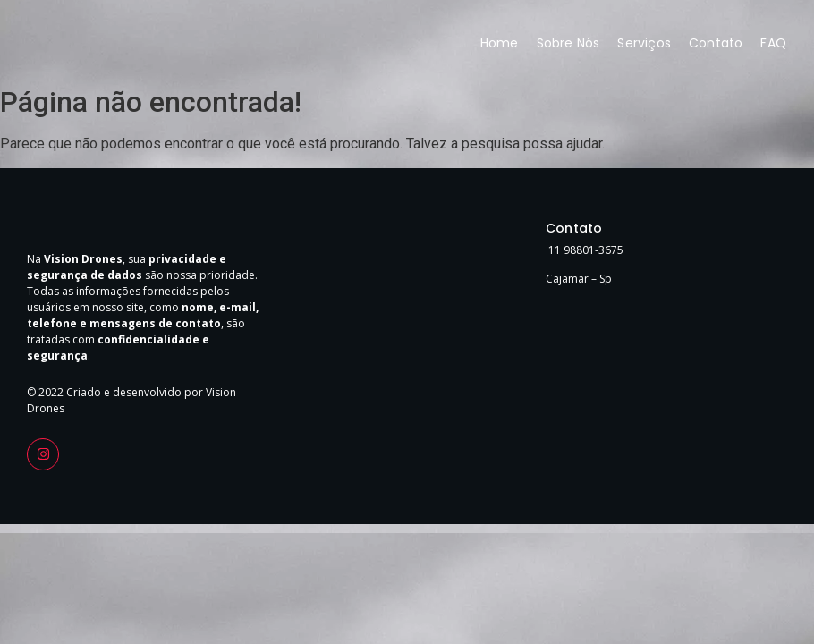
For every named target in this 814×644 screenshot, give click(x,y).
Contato (715, 43)
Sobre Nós (568, 43)
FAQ (773, 43)
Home (499, 43)
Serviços (644, 43)
